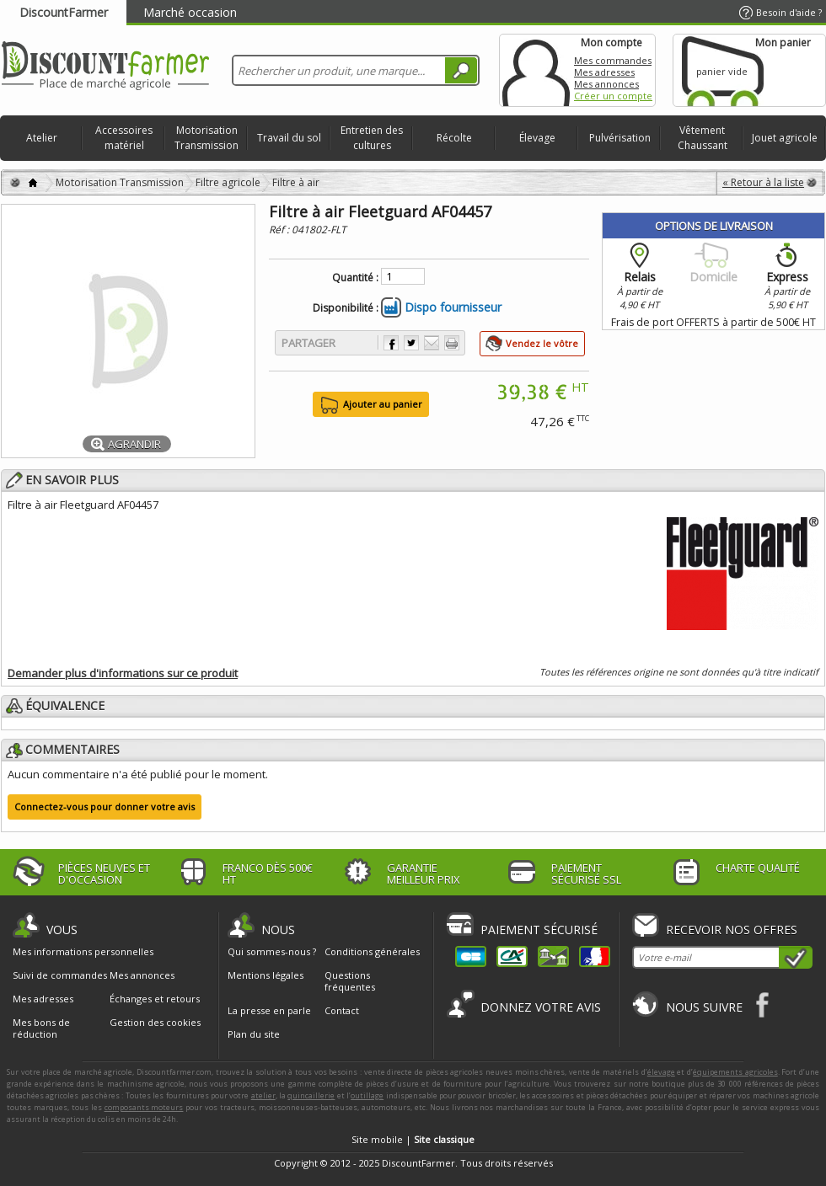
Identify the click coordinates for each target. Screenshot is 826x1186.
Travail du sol (289, 138)
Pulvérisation (620, 138)
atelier (263, 1095)
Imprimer (451, 342)
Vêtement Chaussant (702, 137)
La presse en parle (269, 1010)
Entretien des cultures (372, 137)
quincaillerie (311, 1095)
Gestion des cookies (155, 1022)
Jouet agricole (785, 138)
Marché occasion (190, 12)
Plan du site (254, 1034)
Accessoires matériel (124, 137)
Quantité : (355, 278)
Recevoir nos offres (731, 930)
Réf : (280, 229)
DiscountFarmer (63, 12)
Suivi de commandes (60, 975)
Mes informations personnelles (83, 952)
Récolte (454, 138)
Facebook (763, 1004)
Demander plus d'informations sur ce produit (123, 673)
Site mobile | (413, 1139)
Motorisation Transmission (206, 137)
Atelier (41, 138)
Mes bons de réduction (41, 1028)
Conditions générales (372, 951)
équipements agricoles (735, 1071)
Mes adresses (604, 72)
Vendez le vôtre (542, 343)
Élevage (537, 138)
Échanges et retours (155, 999)
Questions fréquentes (349, 981)
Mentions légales (265, 975)
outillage (367, 1095)
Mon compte (536, 70)
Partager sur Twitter (411, 342)
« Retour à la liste (763, 182)
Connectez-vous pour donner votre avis (104, 806)
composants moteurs (144, 1107)
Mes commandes (613, 60)
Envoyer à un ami (431, 342)
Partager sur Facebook (391, 342)
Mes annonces (606, 83)
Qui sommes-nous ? (272, 951)
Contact (341, 1010)
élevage (661, 1071)
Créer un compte (613, 95)
